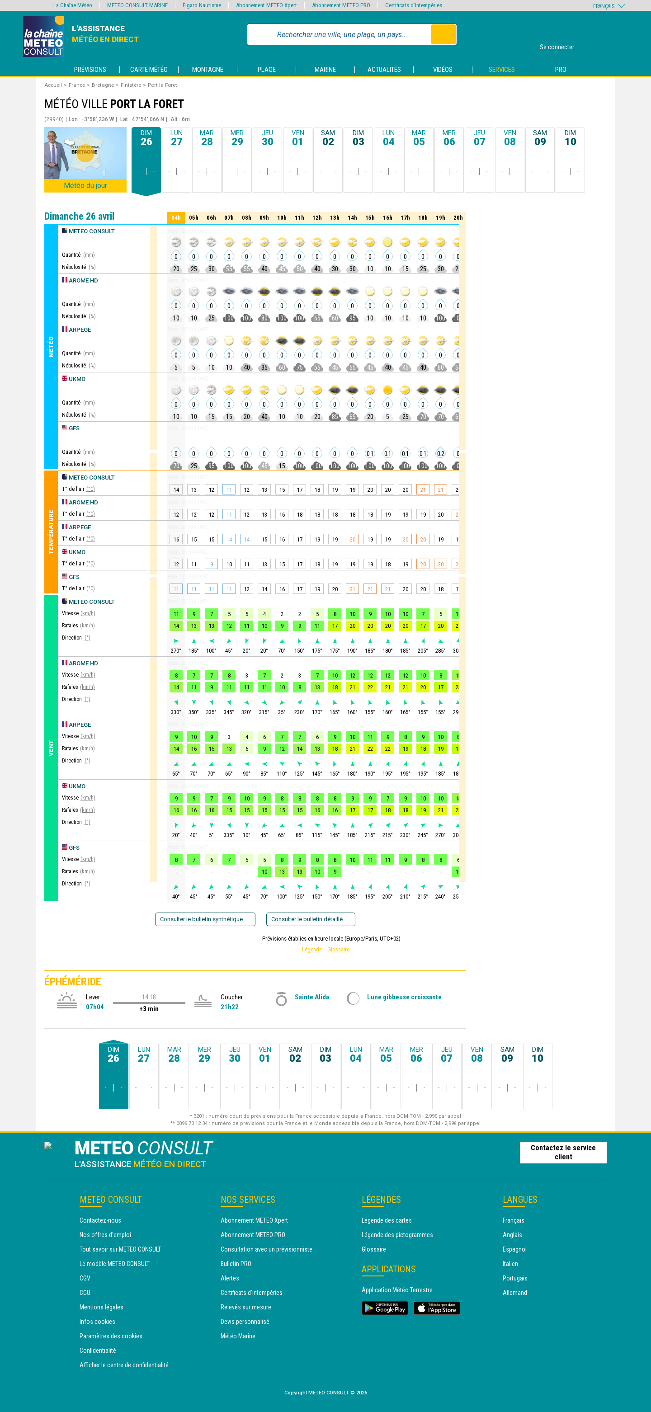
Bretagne (103, 85)
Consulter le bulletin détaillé (310, 919)
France (77, 85)
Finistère (131, 85)
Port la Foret (162, 85)
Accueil (53, 85)
